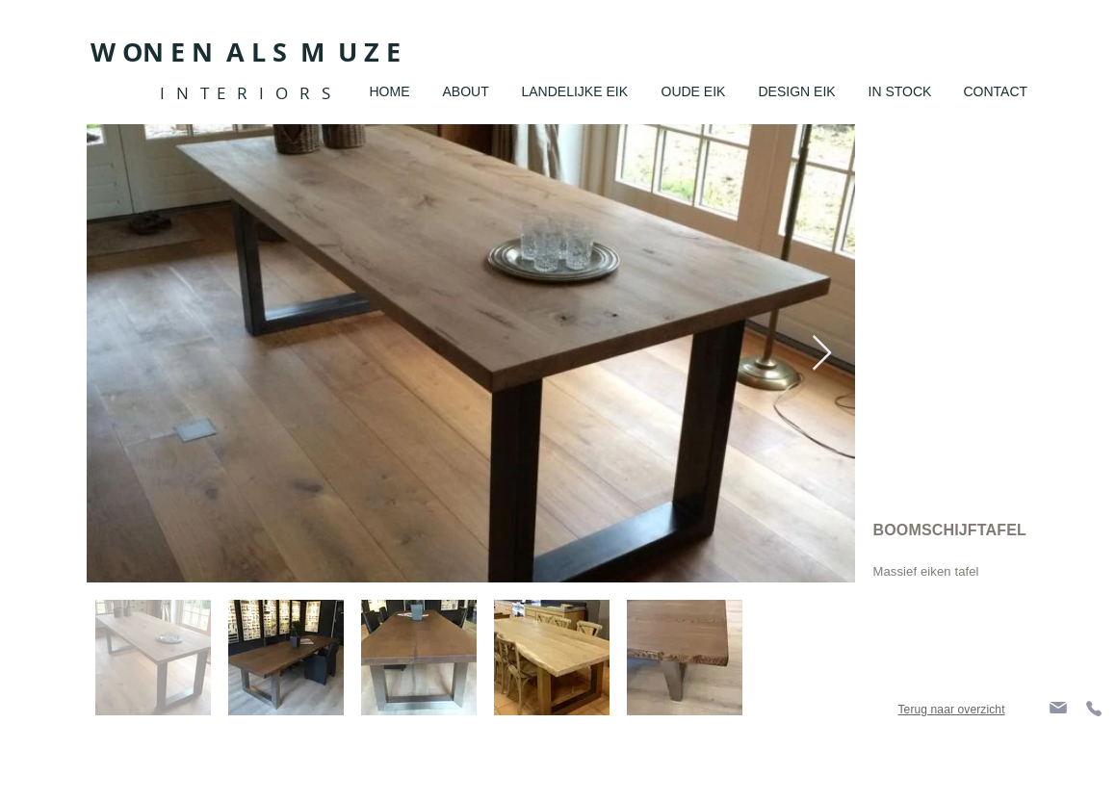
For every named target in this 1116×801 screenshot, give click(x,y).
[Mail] (1058, 707)
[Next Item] (822, 354)
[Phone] (1093, 708)
